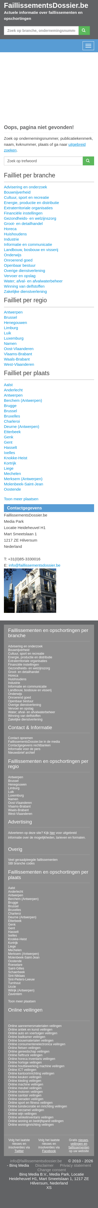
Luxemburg (14, 338)
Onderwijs (12, 255)
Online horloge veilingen (25, 1062)
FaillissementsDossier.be (46, 5)
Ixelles (9, 452)
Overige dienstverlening (24, 270)
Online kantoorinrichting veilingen (31, 1073)
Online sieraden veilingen (25, 1099)
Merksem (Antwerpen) (23, 479)
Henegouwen (15, 322)
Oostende (12, 489)
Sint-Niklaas (16, 976)
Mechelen (12, 473)
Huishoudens (15, 234)
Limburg (11, 328)
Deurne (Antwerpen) (21, 426)
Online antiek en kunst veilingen (30, 1029)
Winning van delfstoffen (24, 286)
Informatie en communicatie (28, 244)
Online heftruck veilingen (25, 1055)
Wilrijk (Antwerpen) (21, 990)
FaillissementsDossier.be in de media (34, 742)
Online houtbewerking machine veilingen (36, 1066)
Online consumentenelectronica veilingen (36, 1044)
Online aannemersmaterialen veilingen (35, 1026)
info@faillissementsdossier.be (34, 565)
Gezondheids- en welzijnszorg (30, 218)
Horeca (10, 228)
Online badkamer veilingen (26, 1037)
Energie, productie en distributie (31, 202)
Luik (7, 333)
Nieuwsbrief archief (21, 752)
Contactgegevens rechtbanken (29, 745)
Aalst (8, 384)
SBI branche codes (21, 863)
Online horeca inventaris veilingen (31, 1059)
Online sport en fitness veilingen (30, 1103)
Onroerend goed (18, 260)
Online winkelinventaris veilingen (30, 1117)
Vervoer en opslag (20, 276)
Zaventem (15, 994)
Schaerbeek (16, 972)
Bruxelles (12, 416)
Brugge (10, 405)
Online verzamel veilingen (26, 1110)
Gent (8, 442)
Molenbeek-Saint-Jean (23, 484)
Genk (8, 437)
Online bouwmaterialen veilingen (30, 1040)
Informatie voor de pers (24, 749)
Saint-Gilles (16, 968)
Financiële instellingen (23, 213)
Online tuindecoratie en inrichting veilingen (37, 1106)
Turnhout (14, 983)
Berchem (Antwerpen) (23, 400)
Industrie (11, 239)
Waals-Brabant (17, 359)
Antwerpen (13, 312)
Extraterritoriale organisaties (28, 208)
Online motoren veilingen (25, 1092)
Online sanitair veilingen (24, 1095)
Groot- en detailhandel (23, 223)
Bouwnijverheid (17, 192)
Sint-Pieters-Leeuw (21, 979)
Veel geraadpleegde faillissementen (32, 860)
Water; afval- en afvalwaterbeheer (33, 281)
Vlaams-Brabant (18, 354)
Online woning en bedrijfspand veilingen (36, 1121)
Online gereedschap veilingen (28, 1051)
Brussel (10, 317)
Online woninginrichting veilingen (31, 1124)
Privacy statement (75, 1165)
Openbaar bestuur (20, 265)
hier (52, 833)
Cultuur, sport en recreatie (26, 197)
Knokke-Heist (15, 458)
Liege (9, 468)
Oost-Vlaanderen (18, 348)
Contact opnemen (20, 738)
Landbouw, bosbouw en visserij (31, 249)
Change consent (51, 1170)
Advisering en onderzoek (25, 187)
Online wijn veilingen (22, 1114)
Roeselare (15, 965)
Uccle (12, 987)
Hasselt (10, 447)
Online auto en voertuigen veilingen (32, 1033)
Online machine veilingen (25, 1084)
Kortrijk (10, 463)
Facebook (49, 1151)
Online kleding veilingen (24, 1081)
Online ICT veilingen (22, 1070)
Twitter (19, 1151)
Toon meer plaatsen (21, 499)
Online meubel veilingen (25, 1088)
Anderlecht (13, 390)
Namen (10, 343)
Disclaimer (44, 1165)
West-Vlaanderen (19, 364)
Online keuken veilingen (24, 1077)
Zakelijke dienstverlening (25, 291)
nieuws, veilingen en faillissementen (78, 1143)
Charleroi (12, 421)
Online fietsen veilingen (24, 1048)
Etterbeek (12, 431)
